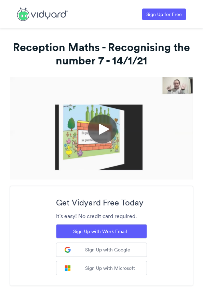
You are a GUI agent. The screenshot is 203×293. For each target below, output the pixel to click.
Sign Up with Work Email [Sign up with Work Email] (100, 231)
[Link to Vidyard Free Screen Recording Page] (42, 14)
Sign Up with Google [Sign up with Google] (97, 250)
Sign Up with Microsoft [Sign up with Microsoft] (100, 268)
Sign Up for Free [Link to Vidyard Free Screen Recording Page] (164, 14)
